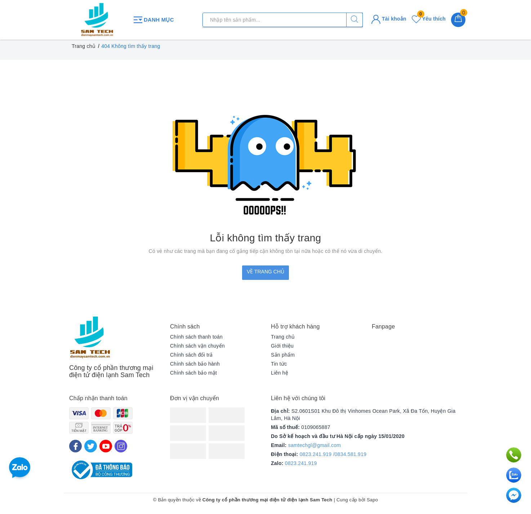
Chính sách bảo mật (193, 373)
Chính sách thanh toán (196, 337)
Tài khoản (388, 19)
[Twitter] (90, 446)
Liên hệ (279, 373)
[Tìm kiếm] (354, 20)
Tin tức (279, 364)
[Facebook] (75, 446)
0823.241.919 (301, 463)
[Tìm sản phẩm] (282, 20)
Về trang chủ (265, 271)
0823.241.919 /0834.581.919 (333, 454)
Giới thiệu (282, 346)
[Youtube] (105, 446)
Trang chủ (283, 337)
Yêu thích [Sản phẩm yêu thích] (429, 19)
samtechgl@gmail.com (314, 445)
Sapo (372, 499)
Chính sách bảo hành (195, 364)
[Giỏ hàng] (458, 20)
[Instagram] (121, 446)
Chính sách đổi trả (191, 355)
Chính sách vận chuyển (197, 346)
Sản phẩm (283, 355)
